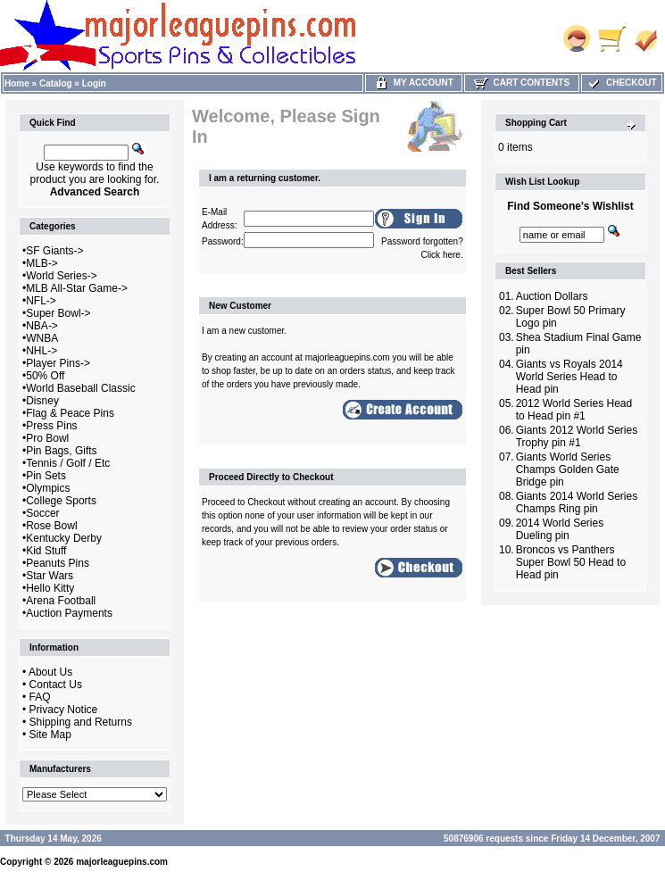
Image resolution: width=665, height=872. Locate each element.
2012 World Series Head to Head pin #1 (574, 409)
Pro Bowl (47, 438)
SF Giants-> (54, 251)
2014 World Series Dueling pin (560, 529)
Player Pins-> (58, 363)
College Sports (61, 500)
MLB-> (42, 263)
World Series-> (61, 276)
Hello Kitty (50, 588)
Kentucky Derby (64, 538)
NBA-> (42, 326)
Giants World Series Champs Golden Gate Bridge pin (567, 469)
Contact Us (55, 684)
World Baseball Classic (81, 388)
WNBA (42, 338)
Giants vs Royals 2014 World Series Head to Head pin (569, 376)
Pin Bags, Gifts (61, 450)
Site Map (50, 734)
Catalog (55, 83)
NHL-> (41, 351)
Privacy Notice (63, 709)
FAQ (40, 697)
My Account (413, 82)
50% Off (45, 376)
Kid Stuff (46, 550)
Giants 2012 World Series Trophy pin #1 (577, 436)
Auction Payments (69, 613)
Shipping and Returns (80, 722)
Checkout (621, 82)
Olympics (48, 488)
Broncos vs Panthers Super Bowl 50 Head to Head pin (571, 562)
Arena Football (61, 600)
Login (94, 83)
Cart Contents (521, 82)
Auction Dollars (552, 296)
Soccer (42, 513)
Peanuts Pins (57, 563)
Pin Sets (46, 475)
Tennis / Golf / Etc (68, 463)
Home (16, 83)
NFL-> (41, 301)
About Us (50, 672)
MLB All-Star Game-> (77, 288)
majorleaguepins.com (122, 862)
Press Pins (51, 425)
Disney (42, 400)
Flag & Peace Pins (70, 413)
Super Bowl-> (58, 313)
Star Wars (49, 575)
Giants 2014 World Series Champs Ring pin (577, 502)
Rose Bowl (51, 525)
